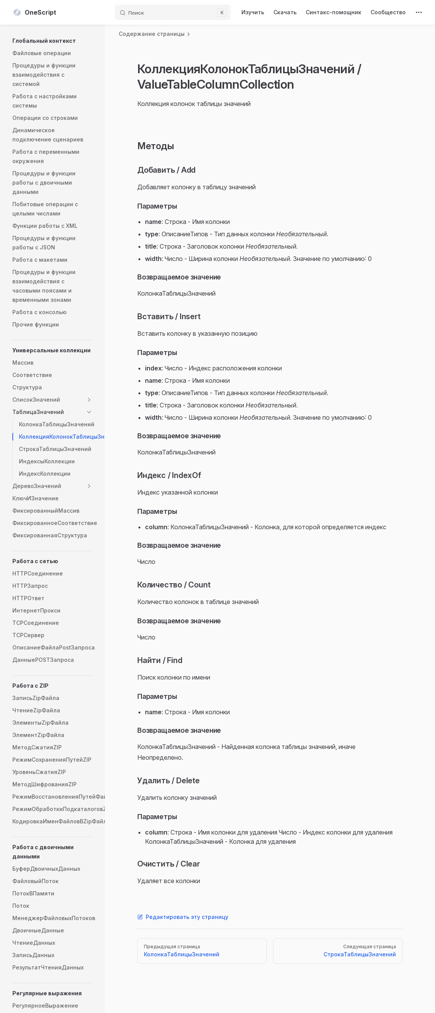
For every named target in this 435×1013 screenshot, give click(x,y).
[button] (52, 41)
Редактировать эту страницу (182, 917)
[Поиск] (173, 12)
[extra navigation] (418, 12)
